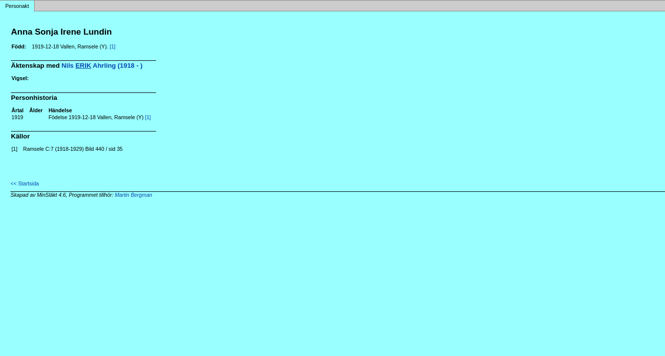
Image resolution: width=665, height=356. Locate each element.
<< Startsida (24, 183)
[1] (113, 46)
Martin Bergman (133, 195)
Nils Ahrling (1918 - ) (102, 65)
